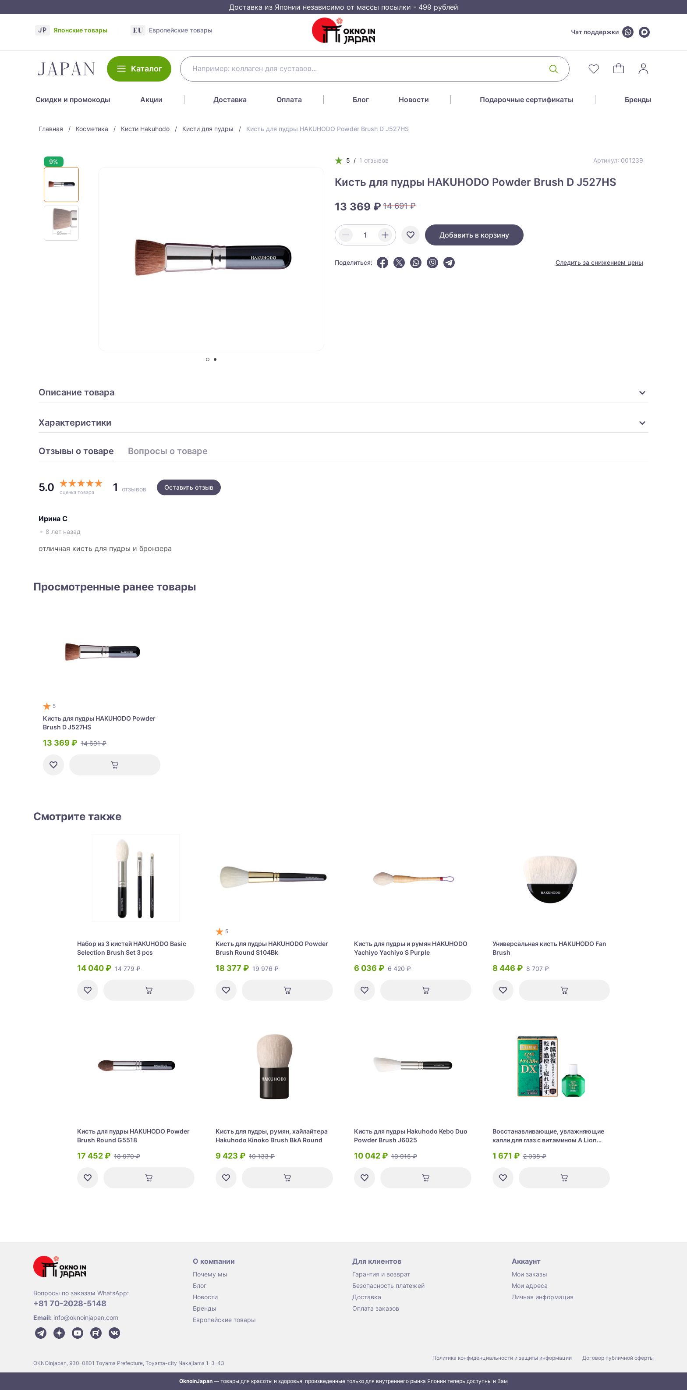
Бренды (638, 99)
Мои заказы (529, 1274)
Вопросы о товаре (168, 451)
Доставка (230, 99)
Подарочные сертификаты (527, 99)
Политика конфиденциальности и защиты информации (502, 1357)
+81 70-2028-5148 (69, 1303)
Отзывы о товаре (76, 451)
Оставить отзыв (188, 487)
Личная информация (543, 1297)
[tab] (207, 359)
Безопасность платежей (388, 1285)
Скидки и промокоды (72, 99)
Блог (361, 99)
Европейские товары (224, 1319)
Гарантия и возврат (381, 1274)
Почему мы (210, 1274)
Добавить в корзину (474, 235)
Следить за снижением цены (599, 262)
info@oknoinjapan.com (85, 1317)
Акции (151, 99)
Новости (414, 99)
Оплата (289, 99)
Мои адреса (530, 1285)
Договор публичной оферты (618, 1357)
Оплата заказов (375, 1308)
